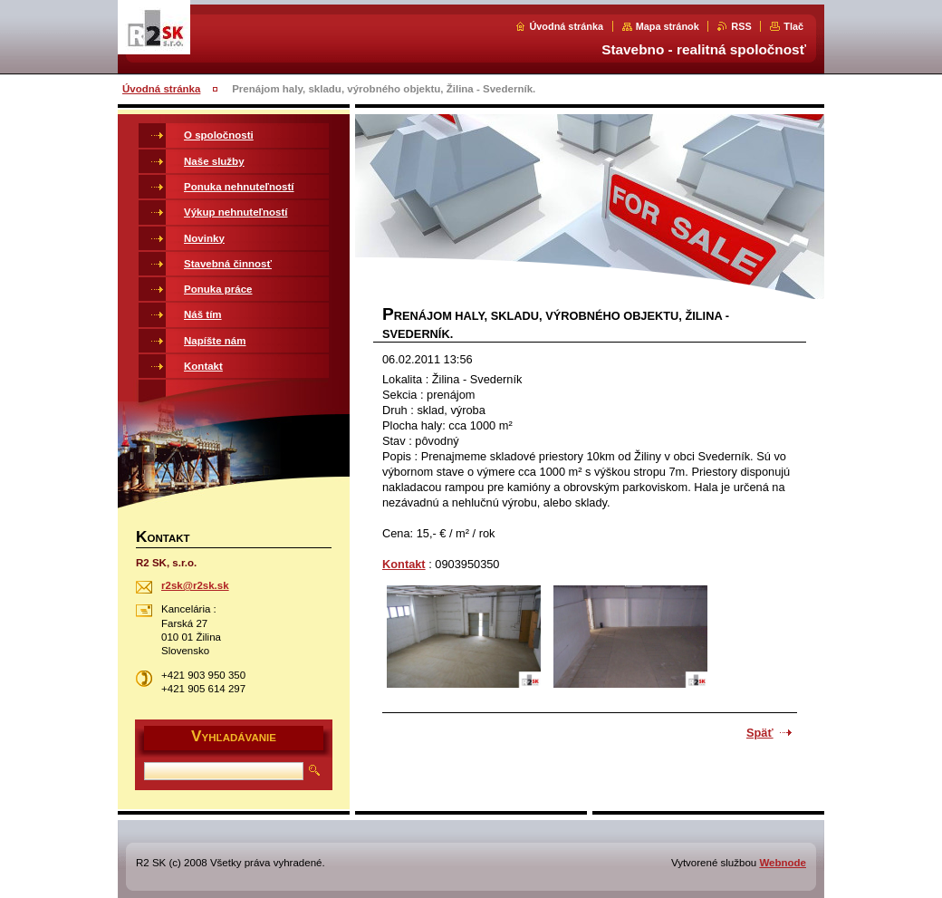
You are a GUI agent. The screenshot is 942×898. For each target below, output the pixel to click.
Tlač (793, 26)
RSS (741, 26)
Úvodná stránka (566, 26)
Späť (760, 732)
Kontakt (404, 564)
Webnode (782, 862)
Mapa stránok (667, 26)
